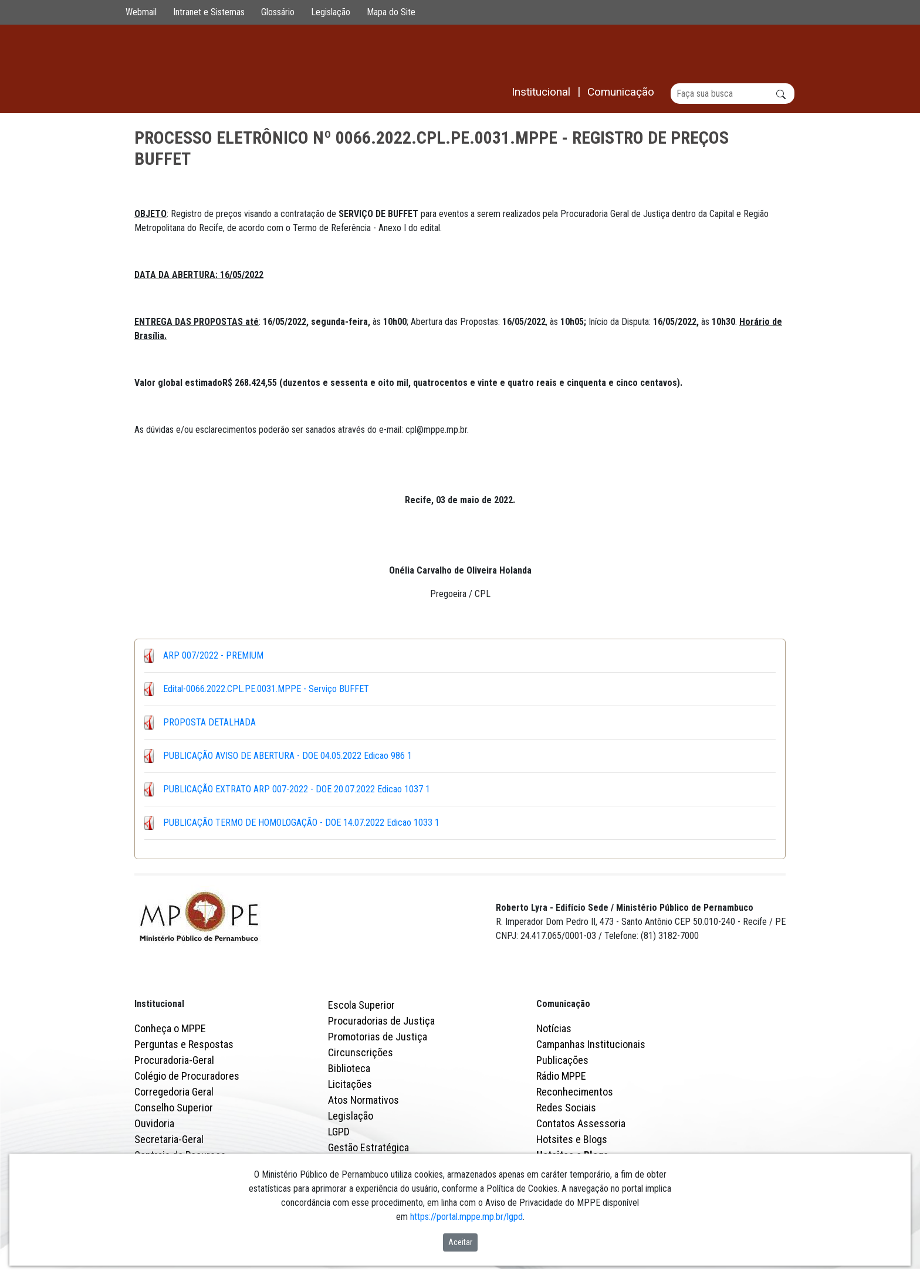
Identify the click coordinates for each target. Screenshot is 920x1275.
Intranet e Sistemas (209, 12)
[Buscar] (732, 93)
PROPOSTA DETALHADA (209, 722)
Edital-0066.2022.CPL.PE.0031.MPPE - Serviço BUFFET (266, 688)
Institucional (159, 1003)
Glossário (278, 12)
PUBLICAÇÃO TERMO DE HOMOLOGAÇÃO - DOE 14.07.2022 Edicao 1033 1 (301, 822)
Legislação (330, 12)
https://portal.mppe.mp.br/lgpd (466, 1216)
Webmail (141, 12)
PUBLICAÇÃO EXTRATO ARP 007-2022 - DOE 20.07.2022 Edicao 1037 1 (296, 789)
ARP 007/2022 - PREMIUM (213, 655)
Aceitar (460, 1242)
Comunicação (563, 1003)
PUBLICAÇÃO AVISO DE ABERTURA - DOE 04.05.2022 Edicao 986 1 (287, 755)
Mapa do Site (391, 12)
